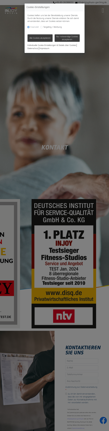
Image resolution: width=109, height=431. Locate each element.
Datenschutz (32, 48)
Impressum (44, 48)
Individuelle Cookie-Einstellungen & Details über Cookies (51, 45)
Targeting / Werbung (52, 27)
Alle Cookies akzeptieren (40, 38)
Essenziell (34, 27)
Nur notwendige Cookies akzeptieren (67, 38)
